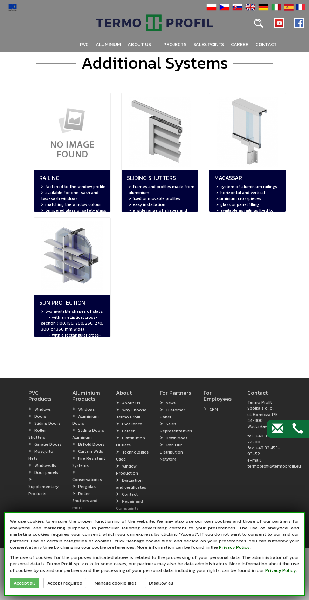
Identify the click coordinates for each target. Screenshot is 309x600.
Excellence (132, 424)
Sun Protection (62, 302)
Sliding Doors (47, 423)
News (171, 403)
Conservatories (87, 479)
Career (239, 44)
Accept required (64, 583)
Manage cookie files (116, 583)
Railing (49, 178)
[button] (211, 7)
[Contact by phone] (298, 429)
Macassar (228, 178)
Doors (40, 416)
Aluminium (108, 44)
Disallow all (161, 583)
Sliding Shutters (151, 178)
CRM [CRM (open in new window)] (214, 409)
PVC (84, 44)
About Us (131, 403)
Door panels (46, 472)
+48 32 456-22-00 (264, 439)
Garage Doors (47, 444)
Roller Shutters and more (84, 500)
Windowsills (45, 465)
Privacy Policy (234, 547)
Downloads (176, 438)
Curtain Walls (90, 451)
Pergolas (87, 486)
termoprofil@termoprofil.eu (274, 466)
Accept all (24, 583)
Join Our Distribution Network (171, 452)
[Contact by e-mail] (277, 429)
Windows (42, 409)
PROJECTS (174, 44)
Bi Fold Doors (91, 444)
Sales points (208, 44)
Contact (266, 44)
